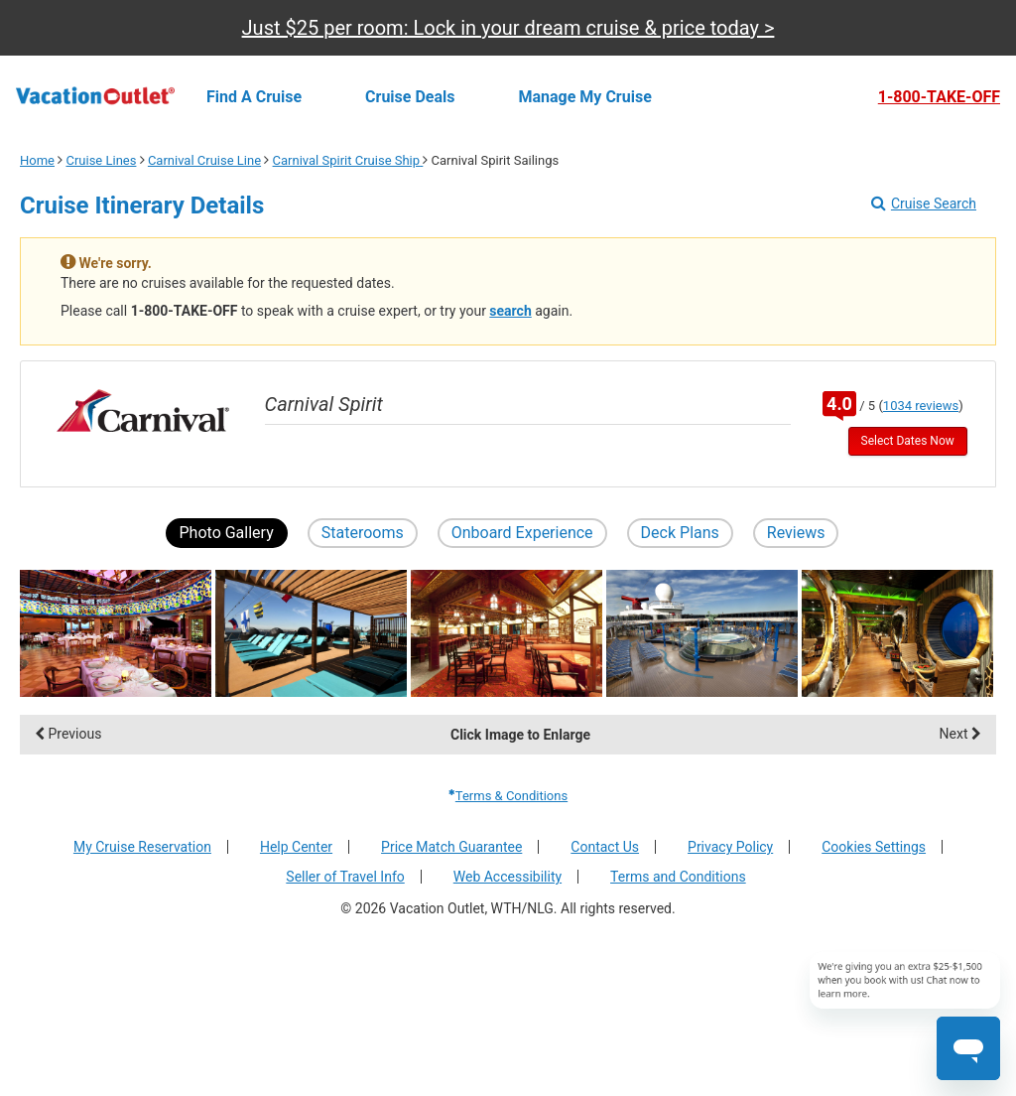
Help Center (296, 847)
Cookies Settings (874, 847)
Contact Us (605, 847)
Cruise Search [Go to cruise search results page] (923, 203)
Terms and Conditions (678, 877)
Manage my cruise (585, 96)
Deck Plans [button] (680, 532)
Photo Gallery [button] (227, 532)
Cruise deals (409, 96)
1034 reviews (920, 405)
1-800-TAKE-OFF (939, 97)
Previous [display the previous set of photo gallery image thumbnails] (68, 734)
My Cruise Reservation (142, 847)
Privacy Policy (730, 847)
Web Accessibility (507, 877)
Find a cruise (254, 96)
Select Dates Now (907, 441)
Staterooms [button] (362, 532)
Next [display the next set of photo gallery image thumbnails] (960, 734)
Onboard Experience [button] (522, 532)
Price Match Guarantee (451, 847)
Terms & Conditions (508, 795)
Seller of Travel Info (345, 877)
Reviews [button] (796, 532)
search (510, 311)
